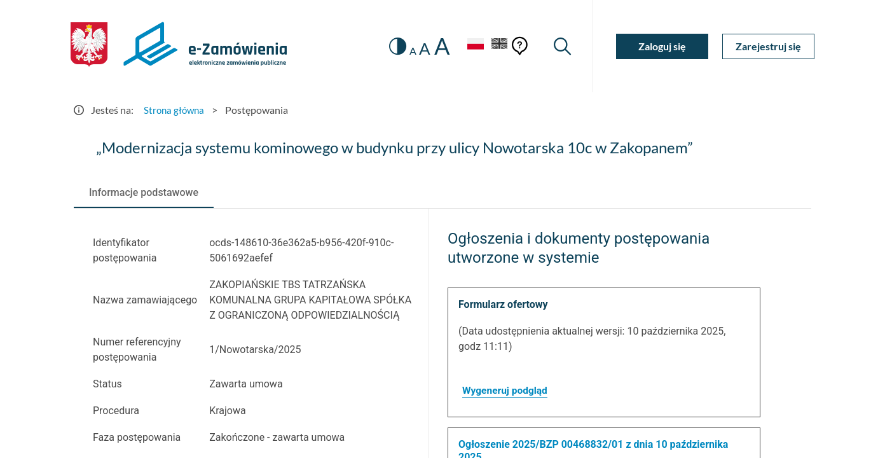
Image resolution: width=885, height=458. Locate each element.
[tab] (144, 192)
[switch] (393, 46)
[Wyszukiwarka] (562, 46)
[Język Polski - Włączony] (471, 46)
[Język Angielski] (498, 46)
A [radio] (408, 51)
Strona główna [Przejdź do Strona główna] (175, 110)
